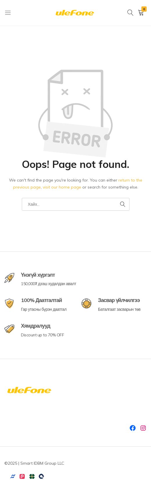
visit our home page (62, 187)
